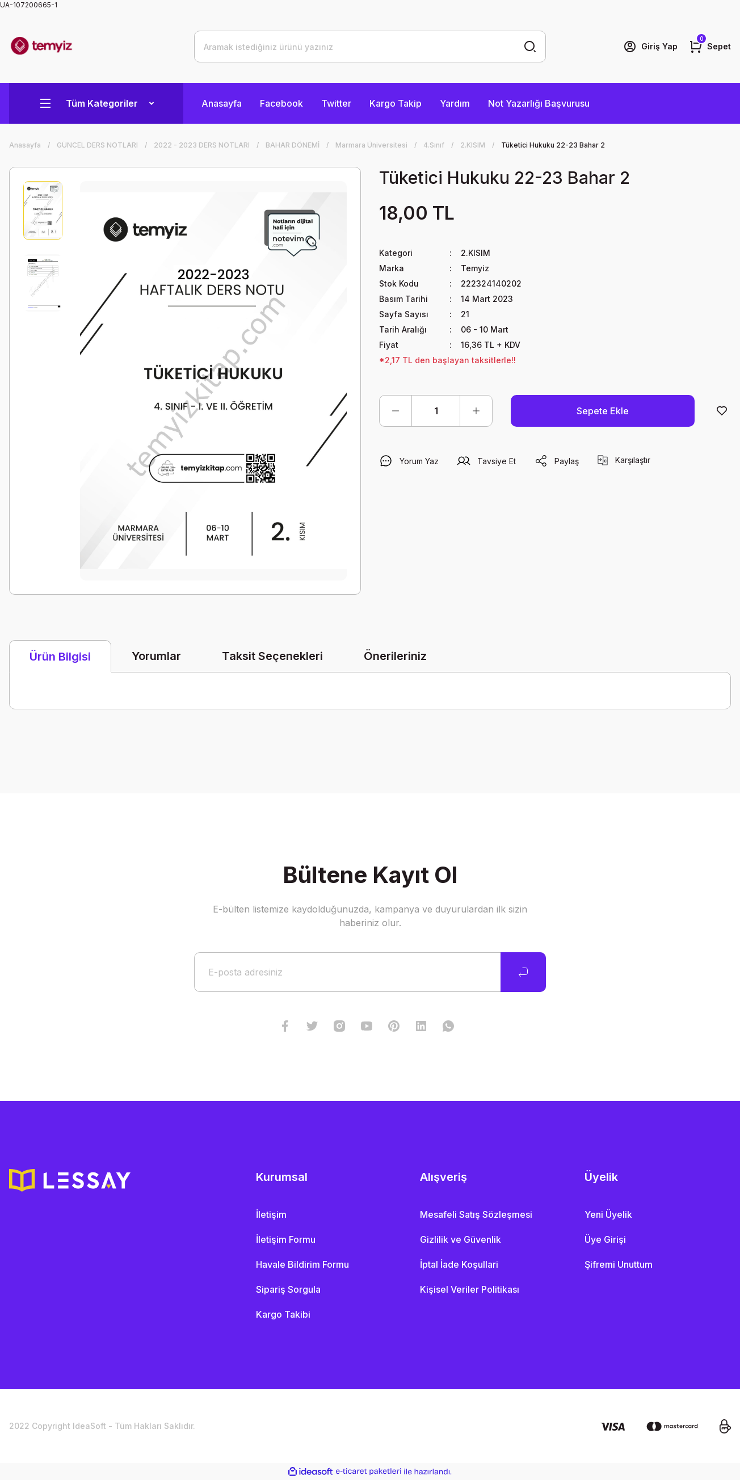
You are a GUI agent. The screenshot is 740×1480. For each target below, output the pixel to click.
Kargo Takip (395, 103)
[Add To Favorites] (722, 411)
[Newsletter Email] (370, 972)
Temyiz (475, 268)
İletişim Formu (286, 1239)
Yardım (455, 103)
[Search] (370, 46)
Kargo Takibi (283, 1314)
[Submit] (523, 972)
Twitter (336, 103)
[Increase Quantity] (476, 411)
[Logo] (41, 46)
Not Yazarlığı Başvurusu (539, 103)
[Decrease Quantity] (395, 411)
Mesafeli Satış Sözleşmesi (476, 1214)
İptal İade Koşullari (459, 1264)
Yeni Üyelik (608, 1214)
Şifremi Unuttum (619, 1264)
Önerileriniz (395, 656)
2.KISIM (475, 253)
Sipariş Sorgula (288, 1289)
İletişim (271, 1214)
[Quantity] (435, 411)
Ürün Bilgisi (60, 656)
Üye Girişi (605, 1239)
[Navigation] (96, 103)
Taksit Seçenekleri (272, 656)
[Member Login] (650, 46)
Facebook (281, 103)
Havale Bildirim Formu (302, 1264)
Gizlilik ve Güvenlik (460, 1239)
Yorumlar (156, 656)
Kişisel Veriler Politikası (469, 1289)
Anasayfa (221, 103)
